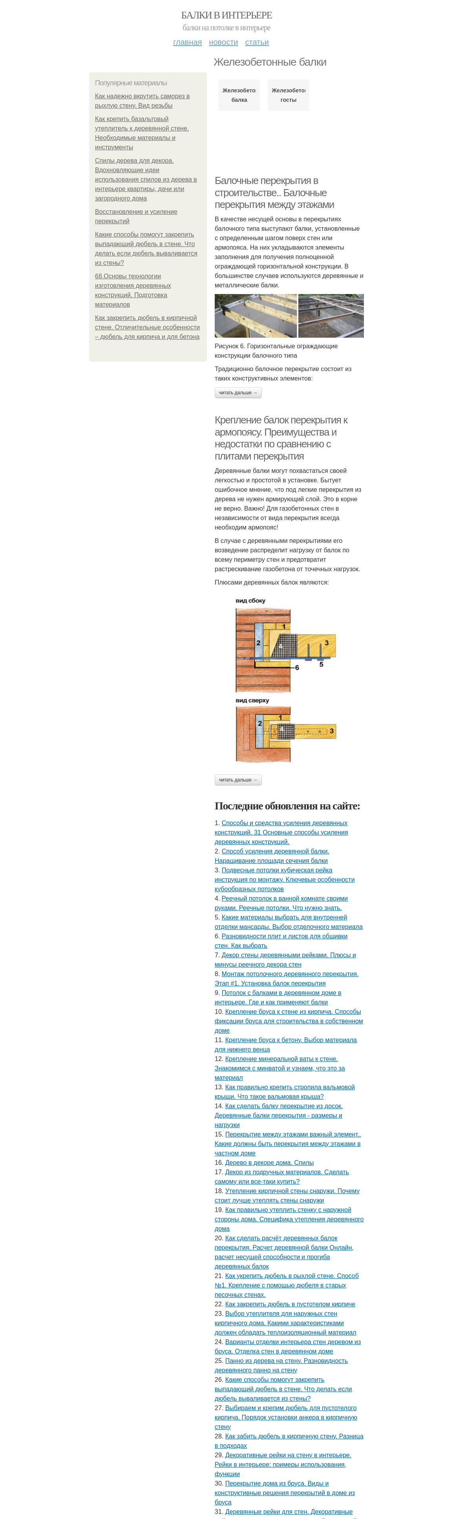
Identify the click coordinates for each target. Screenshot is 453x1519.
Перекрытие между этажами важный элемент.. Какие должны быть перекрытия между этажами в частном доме (288, 1144)
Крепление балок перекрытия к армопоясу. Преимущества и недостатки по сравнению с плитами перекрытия (281, 438)
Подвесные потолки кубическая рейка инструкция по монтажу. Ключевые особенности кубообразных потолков (285, 879)
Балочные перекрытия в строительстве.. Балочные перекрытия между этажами (274, 192)
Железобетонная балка (239, 95)
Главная (187, 42)
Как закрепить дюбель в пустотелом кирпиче (290, 1304)
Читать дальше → (238, 392)
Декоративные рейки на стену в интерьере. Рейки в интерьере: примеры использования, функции (283, 1464)
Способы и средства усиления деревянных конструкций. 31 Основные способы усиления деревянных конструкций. (281, 832)
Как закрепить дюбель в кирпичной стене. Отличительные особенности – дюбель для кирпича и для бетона (147, 327)
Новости (223, 42)
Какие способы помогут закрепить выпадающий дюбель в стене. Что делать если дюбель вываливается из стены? (283, 1389)
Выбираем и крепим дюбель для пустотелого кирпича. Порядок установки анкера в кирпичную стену (286, 1417)
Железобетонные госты (288, 95)
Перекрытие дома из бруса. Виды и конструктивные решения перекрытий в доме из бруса (285, 1493)
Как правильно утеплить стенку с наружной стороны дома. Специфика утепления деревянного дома (289, 1219)
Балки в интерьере (226, 15)
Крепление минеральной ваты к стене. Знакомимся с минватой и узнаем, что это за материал (280, 1068)
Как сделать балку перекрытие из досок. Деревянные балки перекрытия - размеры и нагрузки (279, 1115)
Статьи (257, 42)
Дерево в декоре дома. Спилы (269, 1162)
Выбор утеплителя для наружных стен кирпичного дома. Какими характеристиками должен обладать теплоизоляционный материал (285, 1323)
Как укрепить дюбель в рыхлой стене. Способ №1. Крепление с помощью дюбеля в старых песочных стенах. (287, 1285)
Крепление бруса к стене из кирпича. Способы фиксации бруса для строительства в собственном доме (289, 1021)
